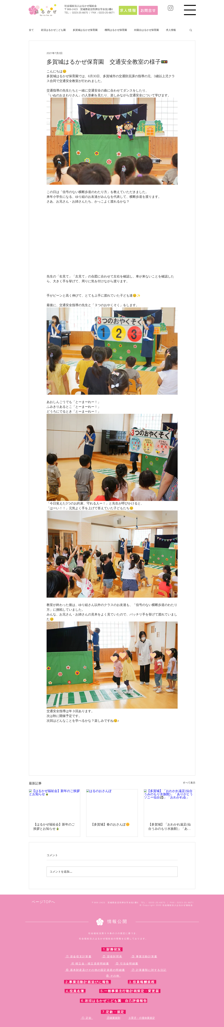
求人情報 (171, 30)
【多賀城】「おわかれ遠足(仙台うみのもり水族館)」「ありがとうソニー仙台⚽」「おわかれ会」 (169, 826)
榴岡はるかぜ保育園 (116, 30)
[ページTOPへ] (44, 902)
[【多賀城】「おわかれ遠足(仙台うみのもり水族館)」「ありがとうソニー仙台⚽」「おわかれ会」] (169, 803)
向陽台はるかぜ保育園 (146, 30)
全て (31, 30)
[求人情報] (128, 10)
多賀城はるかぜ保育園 (85, 30)
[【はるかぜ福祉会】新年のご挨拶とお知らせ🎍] (54, 803)
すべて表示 (189, 782)
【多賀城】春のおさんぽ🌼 (110, 824)
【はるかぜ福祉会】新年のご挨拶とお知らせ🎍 (54, 826)
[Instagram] (170, 8)
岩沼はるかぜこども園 (53, 30)
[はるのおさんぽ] (112, 803)
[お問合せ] (148, 10)
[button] (190, 10)
